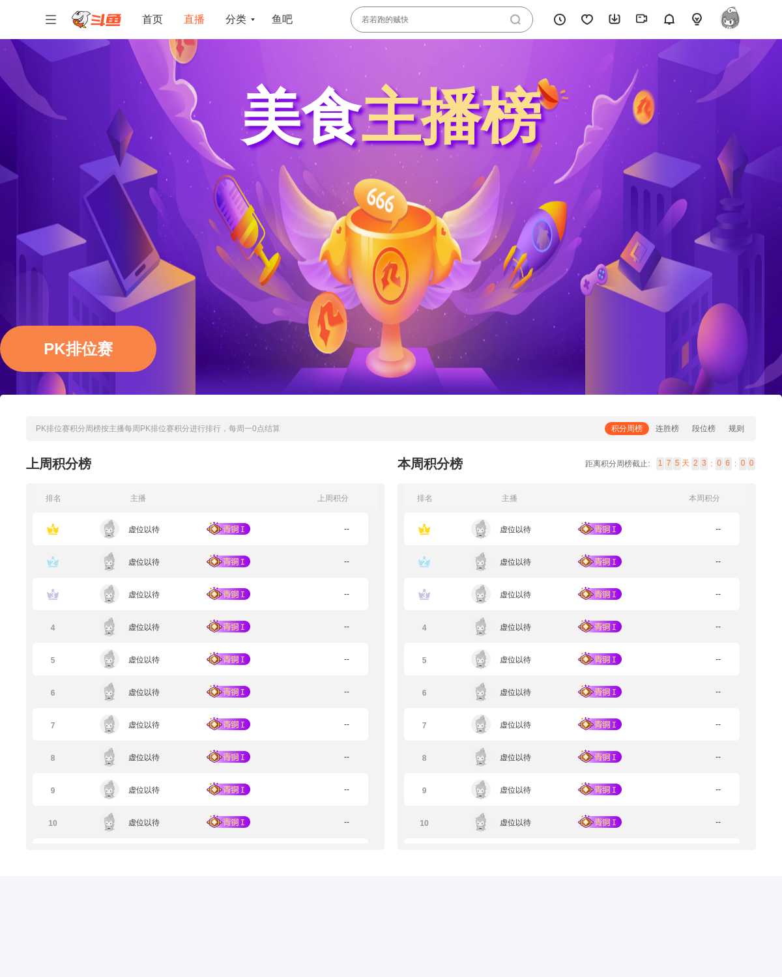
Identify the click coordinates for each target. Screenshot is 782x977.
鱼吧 (282, 19)
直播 (194, 19)
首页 (152, 19)
